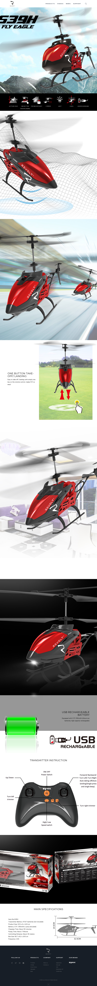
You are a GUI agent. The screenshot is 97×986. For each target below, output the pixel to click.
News (68, 3)
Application (59, 962)
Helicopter (32, 969)
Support (77, 3)
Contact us (45, 965)
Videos (60, 3)
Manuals (58, 965)
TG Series (32, 962)
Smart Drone (33, 967)
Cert (57, 967)
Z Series (32, 965)
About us (45, 962)
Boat (31, 971)
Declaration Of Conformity (59, 970)
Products (50, 3)
